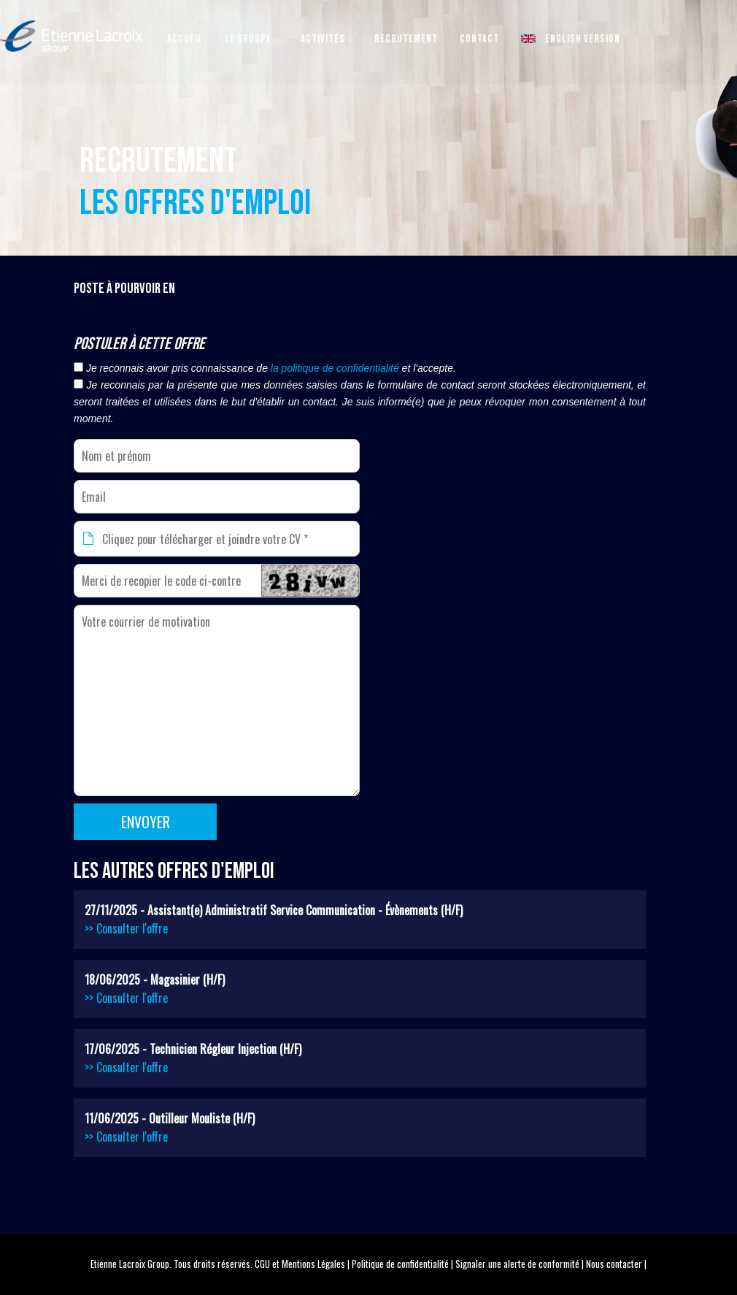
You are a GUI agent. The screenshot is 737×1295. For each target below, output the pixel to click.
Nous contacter (614, 1263)
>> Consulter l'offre (126, 928)
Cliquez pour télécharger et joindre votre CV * (205, 539)
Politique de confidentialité (400, 1263)
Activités (323, 39)
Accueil (185, 39)
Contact (479, 39)
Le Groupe (248, 39)
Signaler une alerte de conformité (517, 1263)
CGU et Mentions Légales (300, 1263)
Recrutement (406, 39)
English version (570, 39)
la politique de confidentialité (335, 368)
